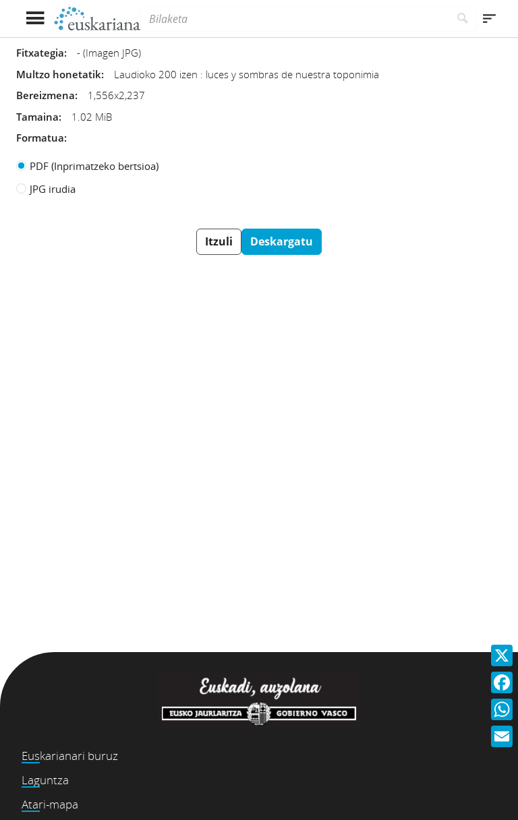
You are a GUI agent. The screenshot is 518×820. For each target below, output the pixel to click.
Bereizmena (45, 95)
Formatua (40, 137)
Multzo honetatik (58, 74)
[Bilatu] (463, 19)
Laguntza (45, 780)
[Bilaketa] (294, 19)
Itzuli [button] (219, 241)
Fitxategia (40, 52)
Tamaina (37, 116)
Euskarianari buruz (70, 755)
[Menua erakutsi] (34, 18)
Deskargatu (281, 241)
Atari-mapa (50, 804)
